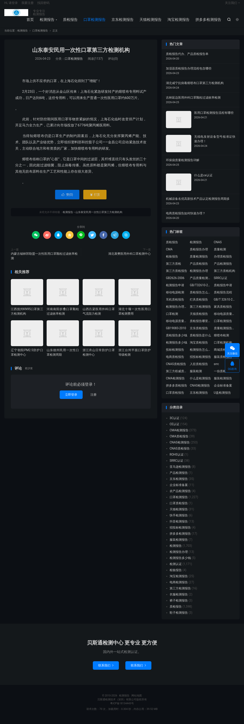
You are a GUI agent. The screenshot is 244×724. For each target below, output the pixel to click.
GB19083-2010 (176, 332)
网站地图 (136, 699)
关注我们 (231, 5)
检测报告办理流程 (177, 311)
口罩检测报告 (94, 22)
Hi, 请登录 (11, 5)
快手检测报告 (179, 519)
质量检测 (220, 254)
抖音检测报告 (179, 525)
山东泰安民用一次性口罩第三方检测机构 (81, 54)
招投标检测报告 (200, 361)
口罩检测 (172, 318)
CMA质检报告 (179, 440)
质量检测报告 (199, 261)
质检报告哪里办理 (200, 325)
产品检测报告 (223, 268)
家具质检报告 (223, 311)
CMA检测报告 (175, 383)
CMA (169, 254)
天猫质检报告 (199, 318)
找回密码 (43, 5)
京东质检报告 (199, 332)
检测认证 (176, 568)
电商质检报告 (175, 361)
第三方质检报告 (176, 275)
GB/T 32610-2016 (225, 304)
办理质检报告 (223, 261)
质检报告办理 (199, 254)
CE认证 (174, 428)
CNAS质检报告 (176, 368)
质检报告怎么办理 (200, 297)
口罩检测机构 (223, 347)
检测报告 (16, 15)
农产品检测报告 (180, 495)
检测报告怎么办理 (200, 354)
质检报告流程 (223, 297)
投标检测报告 (175, 354)
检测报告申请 (175, 289)
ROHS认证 (177, 459)
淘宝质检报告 (199, 347)
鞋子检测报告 (179, 617)
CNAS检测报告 (200, 390)
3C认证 (174, 422)
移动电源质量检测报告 (225, 318)
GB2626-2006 (175, 282)
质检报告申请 (223, 289)
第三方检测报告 (200, 311)
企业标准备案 (223, 390)
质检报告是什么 (200, 340)
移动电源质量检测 (177, 325)
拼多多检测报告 (208, 22)
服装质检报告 (223, 361)
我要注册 (27, 5)
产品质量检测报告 (200, 282)
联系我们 (105, 669)
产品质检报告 (199, 268)
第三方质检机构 (224, 275)
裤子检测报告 (179, 605)
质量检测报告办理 (225, 332)
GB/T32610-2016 (200, 289)
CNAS (218, 246)
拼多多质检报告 (176, 390)
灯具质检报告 (199, 304)
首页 (29, 22)
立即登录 (71, 399)
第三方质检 (173, 268)
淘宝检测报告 (178, 22)
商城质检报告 (223, 354)
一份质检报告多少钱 (225, 375)
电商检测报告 (179, 586)
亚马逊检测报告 (180, 471)
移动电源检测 (175, 297)
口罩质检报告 (175, 397)
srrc (216, 368)
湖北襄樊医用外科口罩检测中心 (129, 258)
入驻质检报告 (199, 368)
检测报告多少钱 (176, 347)
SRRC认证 (221, 282)
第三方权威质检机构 (177, 375)
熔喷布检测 (221, 340)
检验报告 (172, 261)
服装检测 (196, 375)
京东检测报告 (122, 22)
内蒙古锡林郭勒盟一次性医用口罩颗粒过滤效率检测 (44, 260)
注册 (93, 399)
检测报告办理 (199, 275)
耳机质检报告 (175, 304)
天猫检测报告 (150, 22)
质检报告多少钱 (176, 340)
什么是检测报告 (200, 383)
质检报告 (69, 22)
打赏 (95, 199)
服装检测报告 (223, 383)
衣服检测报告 (179, 598)
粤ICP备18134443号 (122, 707)
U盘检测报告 (222, 397)
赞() (67, 199)
